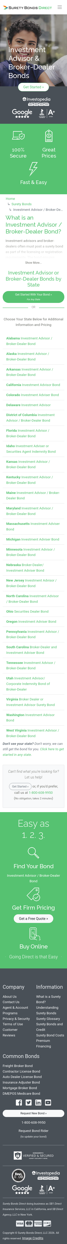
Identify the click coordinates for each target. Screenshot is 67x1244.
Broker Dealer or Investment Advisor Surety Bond (30, 702)
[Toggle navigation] (59, 7)
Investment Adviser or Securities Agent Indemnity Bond (31, 449)
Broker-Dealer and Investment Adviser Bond (31, 650)
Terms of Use (13, 1024)
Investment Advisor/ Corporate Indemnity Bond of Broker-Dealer (28, 683)
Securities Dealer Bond (27, 611)
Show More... (33, 262)
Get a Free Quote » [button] (33, 918)
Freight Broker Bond (18, 1066)
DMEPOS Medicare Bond (21, 1093)
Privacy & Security (16, 1019)
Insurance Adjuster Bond (21, 1082)
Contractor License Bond (21, 1071)
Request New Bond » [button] (33, 1113)
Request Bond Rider (33, 1131)
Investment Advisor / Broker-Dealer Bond (29, 341)
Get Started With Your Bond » (33, 297)
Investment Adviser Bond (32, 395)
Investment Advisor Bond (33, 385)
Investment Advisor (28, 405)
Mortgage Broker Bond (20, 1088)
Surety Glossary (48, 1019)
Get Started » (33, 87)
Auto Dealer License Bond (22, 1077)
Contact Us (11, 1002)
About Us (10, 997)
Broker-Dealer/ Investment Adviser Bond (25, 568)
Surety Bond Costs (50, 1035)
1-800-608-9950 (41, 793)
